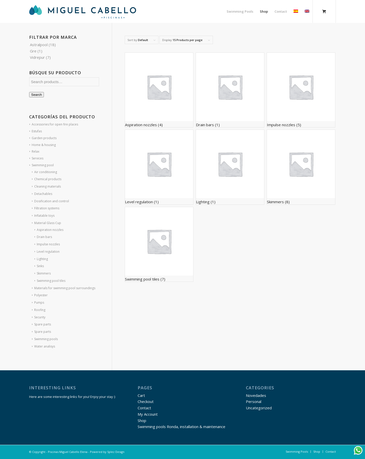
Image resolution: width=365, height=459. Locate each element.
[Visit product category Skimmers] (301, 167)
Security (39, 317)
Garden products (44, 138)
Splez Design (115, 452)
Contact (144, 407)
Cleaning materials (47, 186)
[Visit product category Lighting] (230, 167)
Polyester (41, 295)
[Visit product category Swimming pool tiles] (159, 244)
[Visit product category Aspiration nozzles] (159, 90)
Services (37, 158)
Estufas (37, 131)
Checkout (146, 401)
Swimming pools (46, 339)
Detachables (43, 194)
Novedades (256, 395)
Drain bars (44, 237)
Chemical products (47, 179)
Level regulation (48, 251)
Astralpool (39, 44)
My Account (148, 414)
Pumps (39, 302)
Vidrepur (37, 57)
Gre (33, 50)
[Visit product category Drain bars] (230, 90)
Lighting (42, 259)
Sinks (40, 266)
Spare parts (42, 324)
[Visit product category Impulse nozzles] (301, 90)
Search (36, 95)
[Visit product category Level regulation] (159, 167)
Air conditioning (45, 172)
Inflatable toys (44, 215)
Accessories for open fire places (55, 124)
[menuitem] (240, 11)
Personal (253, 401)
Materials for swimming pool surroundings (64, 288)
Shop (142, 420)
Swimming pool (43, 165)
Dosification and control (51, 201)
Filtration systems (46, 208)
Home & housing (44, 145)
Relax (35, 151)
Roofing (39, 310)
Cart (141, 395)
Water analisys (44, 346)
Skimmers (44, 273)
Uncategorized (259, 407)
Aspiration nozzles (50, 230)
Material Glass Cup (47, 223)
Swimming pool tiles (51, 281)
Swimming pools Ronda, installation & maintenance (181, 426)
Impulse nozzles (48, 244)
